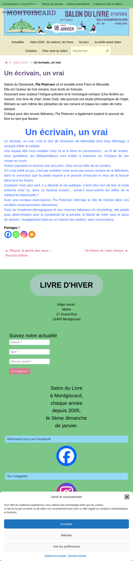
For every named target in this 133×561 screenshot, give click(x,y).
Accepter (66, 524)
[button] (127, 497)
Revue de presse (52, 4)
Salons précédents (78, 4)
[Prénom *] (29, 342)
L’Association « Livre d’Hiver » (20, 4)
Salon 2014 (20, 62)
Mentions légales (77, 555)
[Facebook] (8, 234)
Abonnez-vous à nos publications (22, 12)
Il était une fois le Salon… (109, 4)
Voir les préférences (66, 546)
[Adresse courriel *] (29, 361)
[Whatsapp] (16, 234)
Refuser (66, 535)
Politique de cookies (55, 555)
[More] (31, 234)
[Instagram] (23, 234)
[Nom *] (29, 352)
